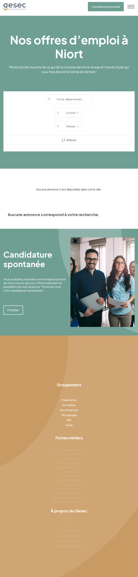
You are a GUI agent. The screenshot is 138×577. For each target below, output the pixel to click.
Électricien (69, 471)
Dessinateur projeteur (69, 467)
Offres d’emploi (69, 541)
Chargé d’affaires (69, 454)
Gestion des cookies (123, 566)
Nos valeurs (69, 405)
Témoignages (69, 415)
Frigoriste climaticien (69, 475)
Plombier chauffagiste (69, 493)
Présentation (69, 400)
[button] (69, 113)
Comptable (69, 458)
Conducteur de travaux (69, 463)
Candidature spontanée (106, 6)
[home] (14, 6)
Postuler (13, 310)
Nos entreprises (69, 410)
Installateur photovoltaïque (69, 480)
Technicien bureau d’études (69, 497)
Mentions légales (97, 566)
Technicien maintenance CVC (69, 501)
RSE (69, 420)
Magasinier (69, 484)
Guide (69, 425)
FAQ (69, 526)
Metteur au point (69, 488)
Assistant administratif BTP (69, 450)
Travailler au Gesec (69, 536)
